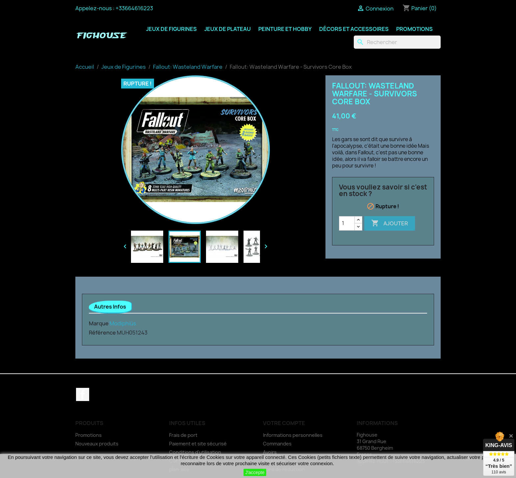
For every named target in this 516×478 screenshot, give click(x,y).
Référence (102, 332)
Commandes (277, 443)
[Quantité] (347, 223)
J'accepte (255, 472)
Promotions (414, 29)
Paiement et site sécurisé (198, 443)
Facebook (82, 394)
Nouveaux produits (96, 443)
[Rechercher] (397, 42)
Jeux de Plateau (227, 29)
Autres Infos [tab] (110, 306)
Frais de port (183, 435)
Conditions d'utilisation (195, 452)
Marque (99, 323)
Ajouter (389, 223)
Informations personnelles (292, 435)
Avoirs (270, 452)
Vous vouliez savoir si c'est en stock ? (383, 190)
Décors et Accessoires (354, 29)
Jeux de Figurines (171, 29)
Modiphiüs (123, 323)
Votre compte (284, 423)
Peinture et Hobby (285, 29)
